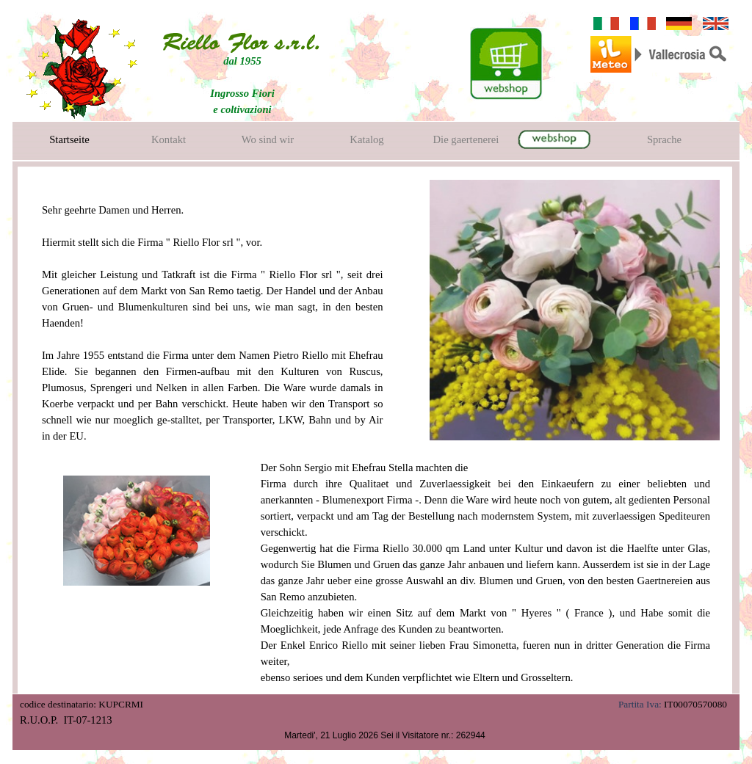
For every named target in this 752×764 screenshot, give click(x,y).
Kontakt (168, 139)
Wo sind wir (268, 139)
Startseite (69, 139)
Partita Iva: (640, 704)
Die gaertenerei (466, 139)
